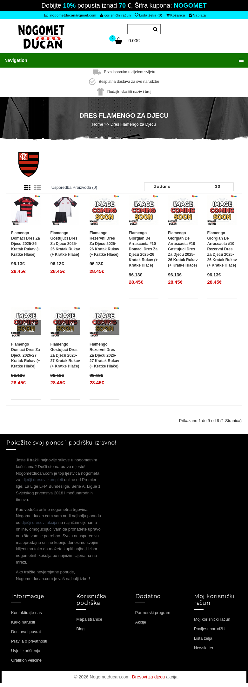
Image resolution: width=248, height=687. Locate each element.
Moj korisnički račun (212, 619)
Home (97, 124)
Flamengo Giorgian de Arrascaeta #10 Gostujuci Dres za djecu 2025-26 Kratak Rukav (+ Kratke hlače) (183, 249)
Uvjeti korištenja (25, 650)
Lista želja (203, 638)
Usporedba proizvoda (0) (74, 187)
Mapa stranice (89, 619)
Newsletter (203, 647)
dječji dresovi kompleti (43, 479)
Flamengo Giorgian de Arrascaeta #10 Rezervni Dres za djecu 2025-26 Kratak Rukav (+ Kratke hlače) (222, 249)
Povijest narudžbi (209, 628)
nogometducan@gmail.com (70, 15)
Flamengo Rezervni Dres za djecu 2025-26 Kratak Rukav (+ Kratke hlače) (104, 244)
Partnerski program (153, 612)
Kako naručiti (23, 622)
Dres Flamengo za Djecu (133, 124)
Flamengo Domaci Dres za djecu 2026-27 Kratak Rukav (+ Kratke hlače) (25, 355)
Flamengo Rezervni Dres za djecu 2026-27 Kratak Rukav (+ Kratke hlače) (104, 355)
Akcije (140, 622)
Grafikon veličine (26, 660)
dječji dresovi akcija (39, 522)
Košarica (175, 15)
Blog (80, 628)
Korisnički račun (115, 15)
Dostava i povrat (26, 631)
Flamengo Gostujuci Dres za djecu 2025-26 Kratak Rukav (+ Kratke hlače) (65, 244)
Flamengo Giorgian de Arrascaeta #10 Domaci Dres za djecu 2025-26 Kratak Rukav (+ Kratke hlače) (143, 249)
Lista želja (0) (148, 15)
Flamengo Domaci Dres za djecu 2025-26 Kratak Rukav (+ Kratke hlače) (25, 244)
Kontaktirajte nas (26, 612)
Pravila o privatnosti (29, 641)
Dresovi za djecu (148, 676)
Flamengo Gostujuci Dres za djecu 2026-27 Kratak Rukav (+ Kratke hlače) (65, 355)
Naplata (197, 15)
